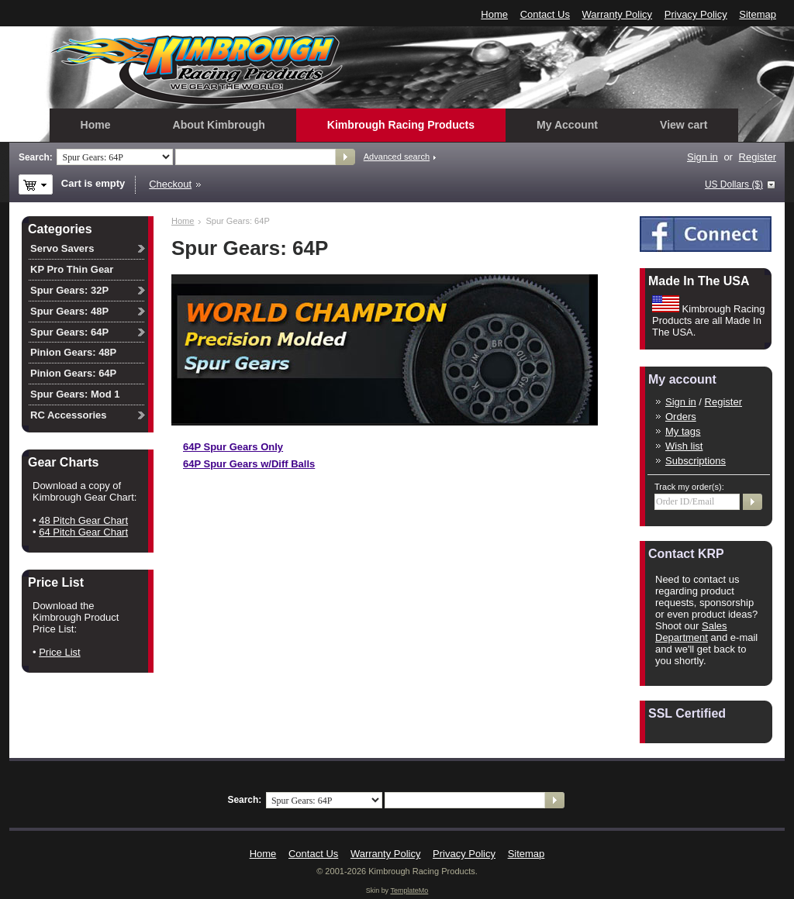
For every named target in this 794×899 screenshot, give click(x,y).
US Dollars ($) (734, 184)
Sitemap (757, 14)
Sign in (702, 157)
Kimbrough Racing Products (401, 125)
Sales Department (691, 631)
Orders (680, 416)
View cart (683, 125)
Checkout (170, 184)
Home (494, 14)
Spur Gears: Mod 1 (75, 394)
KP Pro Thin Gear (71, 269)
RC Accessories (68, 415)
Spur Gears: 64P (69, 332)
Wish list (684, 446)
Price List (59, 652)
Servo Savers (62, 248)
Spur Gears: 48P (69, 311)
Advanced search (397, 156)
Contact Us (545, 14)
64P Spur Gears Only (233, 447)
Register (757, 157)
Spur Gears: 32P (69, 290)
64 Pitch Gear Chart (83, 532)
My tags (683, 431)
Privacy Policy (696, 14)
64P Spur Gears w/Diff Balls (249, 464)
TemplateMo (409, 890)
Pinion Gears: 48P (73, 352)
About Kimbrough (219, 125)
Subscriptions (695, 461)
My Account (567, 125)
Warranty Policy (617, 14)
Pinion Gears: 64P (73, 373)
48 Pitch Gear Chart (83, 520)
